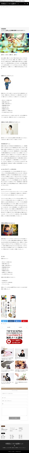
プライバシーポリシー (22, 447)
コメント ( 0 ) (14, 388)
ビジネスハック (4, 28)
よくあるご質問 (8, 447)
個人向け (11, 430)
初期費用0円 (21, 428)
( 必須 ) (4, 397)
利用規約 (16, 447)
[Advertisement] (14, 18)
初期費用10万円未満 (4, 429)
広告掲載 (4, 447)
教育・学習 (20, 435)
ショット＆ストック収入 (13, 429)
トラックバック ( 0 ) (14, 390)
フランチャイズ (12, 428)
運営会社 (13, 447)
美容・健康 (20, 436)
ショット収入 (21, 429)
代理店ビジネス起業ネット (15, 444)
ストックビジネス (4, 430)
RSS (14, 445)
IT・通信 (2, 435)
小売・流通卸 (12, 436)
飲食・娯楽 (11, 435)
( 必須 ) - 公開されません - (7, 400)
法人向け (20, 430)
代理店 (2, 428)
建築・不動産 (3, 436)
